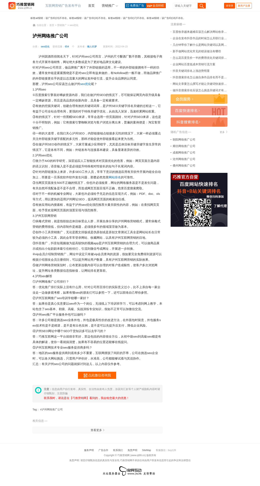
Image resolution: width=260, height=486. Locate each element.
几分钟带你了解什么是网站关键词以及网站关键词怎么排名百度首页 (215, 44)
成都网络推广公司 (184, 152)
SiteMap (146, 450)
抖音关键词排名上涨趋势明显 (191, 70)
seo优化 (74, 25)
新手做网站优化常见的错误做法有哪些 (197, 51)
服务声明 (89, 450)
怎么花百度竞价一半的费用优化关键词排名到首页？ (205, 57)
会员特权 (155, 5)
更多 (224, 132)
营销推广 (108, 5)
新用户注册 (244, 5)
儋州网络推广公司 (184, 165)
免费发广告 (134, 5)
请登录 (229, 5)
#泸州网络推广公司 (51, 409)
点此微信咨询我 (97, 376)
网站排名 (115, 177)
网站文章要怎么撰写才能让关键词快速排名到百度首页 (207, 83)
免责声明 (132, 450)
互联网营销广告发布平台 (63, 5)
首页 (91, 5)
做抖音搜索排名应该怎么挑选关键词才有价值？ (202, 90)
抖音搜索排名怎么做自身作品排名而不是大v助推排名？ (207, 77)
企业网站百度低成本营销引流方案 (194, 64)
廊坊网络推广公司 (184, 146)
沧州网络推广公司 (184, 159)
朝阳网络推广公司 (184, 139)
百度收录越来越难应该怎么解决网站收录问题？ (202, 31)
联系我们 (118, 450)
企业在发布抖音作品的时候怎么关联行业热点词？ (204, 38)
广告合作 (103, 450)
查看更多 (97, 430)
